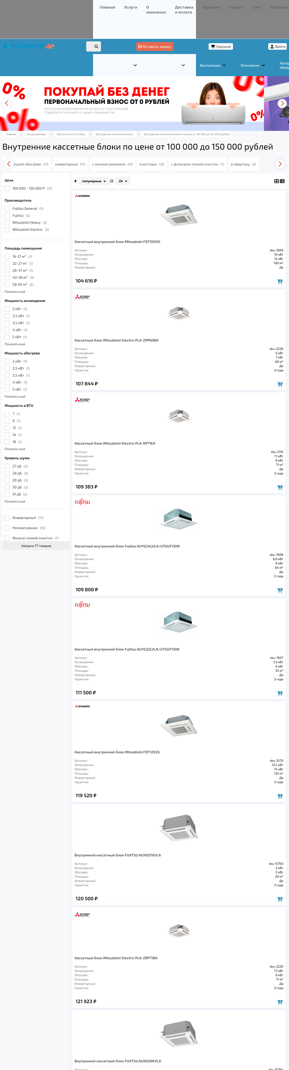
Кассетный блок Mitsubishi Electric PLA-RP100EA (203, 461)
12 (27, 416)
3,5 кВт (31, 311)
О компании (59, 5)
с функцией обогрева (48, 152)
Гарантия (117, 5)
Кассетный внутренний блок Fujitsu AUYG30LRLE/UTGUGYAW (252, 461)
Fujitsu (31, 204)
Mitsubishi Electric (41, 218)
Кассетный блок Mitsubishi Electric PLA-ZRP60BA (154, 234)
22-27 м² (33, 252)
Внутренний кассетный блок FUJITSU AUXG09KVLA (105, 461)
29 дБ (30, 468)
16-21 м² (32, 245)
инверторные (94, 152)
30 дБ (30, 475)
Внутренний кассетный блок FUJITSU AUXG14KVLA (105, 575)
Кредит (136, 5)
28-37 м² (33, 259)
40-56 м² (33, 266)
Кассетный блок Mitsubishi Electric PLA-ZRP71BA (251, 348)
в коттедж (180, 152)
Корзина (245, 22)
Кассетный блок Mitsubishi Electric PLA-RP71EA (203, 234)
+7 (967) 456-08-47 (227, 5)
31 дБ (30, 482)
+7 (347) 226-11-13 (261, 5)
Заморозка (121, 1005)
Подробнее (213, 1040)
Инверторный (38, 506)
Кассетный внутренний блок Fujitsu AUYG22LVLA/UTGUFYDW (106, 348)
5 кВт (30, 325)
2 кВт (30, 297)
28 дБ (30, 461)
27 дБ (30, 454)
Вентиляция (63, 1005)
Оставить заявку (208, 22)
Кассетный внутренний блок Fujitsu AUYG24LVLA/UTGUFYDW (252, 234)
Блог (150, 5)
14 (27, 423)
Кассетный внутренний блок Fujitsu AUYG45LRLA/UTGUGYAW (252, 575)
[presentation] (19, 81)
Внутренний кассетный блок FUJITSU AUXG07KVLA (203, 348)
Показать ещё (25, 280)
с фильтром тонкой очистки (228, 152)
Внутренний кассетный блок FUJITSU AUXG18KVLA (154, 575)
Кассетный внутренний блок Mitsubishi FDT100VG (105, 234)
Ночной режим (39, 516)
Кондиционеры (29, 1005)
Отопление (92, 1005)
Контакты (167, 5)
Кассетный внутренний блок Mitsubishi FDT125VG (154, 348)
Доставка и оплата (89, 5)
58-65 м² (33, 273)
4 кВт (30, 318)
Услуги (38, 5)
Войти (270, 22)
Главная (21, 5)
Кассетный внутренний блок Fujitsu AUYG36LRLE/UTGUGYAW (106, 689)
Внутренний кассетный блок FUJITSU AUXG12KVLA (154, 461)
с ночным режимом (138, 152)
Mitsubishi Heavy (40, 211)
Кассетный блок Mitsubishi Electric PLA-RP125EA (203, 575)
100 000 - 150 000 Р (42, 176)
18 (27, 430)
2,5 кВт (31, 304)
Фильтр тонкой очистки (46, 526)
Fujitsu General (38, 197)
